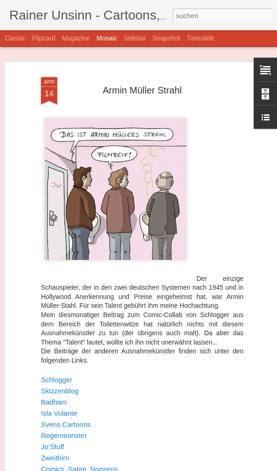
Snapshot (166, 38)
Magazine (76, 38)
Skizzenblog (60, 387)
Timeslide (200, 38)
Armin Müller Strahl (142, 86)
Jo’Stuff (52, 443)
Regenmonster (64, 432)
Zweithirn (55, 454)
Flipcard (43, 38)
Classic (15, 38)
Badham (54, 398)
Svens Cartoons (66, 421)
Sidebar (135, 38)
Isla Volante (59, 409)
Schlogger (57, 376)
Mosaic (106, 38)
